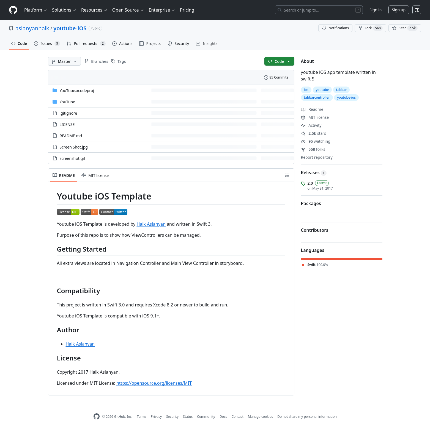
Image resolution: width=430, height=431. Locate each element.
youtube (322, 89)
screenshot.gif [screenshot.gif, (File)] (72, 158)
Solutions (64, 10)
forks (313, 149)
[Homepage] (13, 10)
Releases (314, 172)
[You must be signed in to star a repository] (404, 28)
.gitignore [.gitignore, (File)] (68, 113)
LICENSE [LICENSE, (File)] (67, 124)
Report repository (317, 157)
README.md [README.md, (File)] (71, 135)
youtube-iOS (69, 28)
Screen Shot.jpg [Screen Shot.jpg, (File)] (74, 147)
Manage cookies (260, 416)
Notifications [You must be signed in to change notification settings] (335, 28)
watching (315, 141)
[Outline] (287, 175)
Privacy (156, 416)
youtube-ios (346, 97)
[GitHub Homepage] (96, 416)
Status (188, 416)
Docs (223, 416)
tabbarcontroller (317, 97)
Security (172, 416)
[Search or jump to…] (319, 10)
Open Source (128, 10)
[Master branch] (64, 61)
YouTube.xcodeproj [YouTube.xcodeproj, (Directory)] (77, 90)
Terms (141, 416)
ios (306, 89)
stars (313, 133)
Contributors (314, 230)
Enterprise (162, 10)
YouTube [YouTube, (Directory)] (67, 101)
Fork (370, 28)
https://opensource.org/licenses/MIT (154, 383)
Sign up (399, 9)
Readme (312, 109)
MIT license (315, 117)
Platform (36, 10)
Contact (237, 416)
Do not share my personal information (307, 416)
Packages (311, 203)
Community (206, 416)
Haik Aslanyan (151, 224)
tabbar (341, 89)
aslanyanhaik (32, 28)
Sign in (375, 9)
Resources (94, 10)
